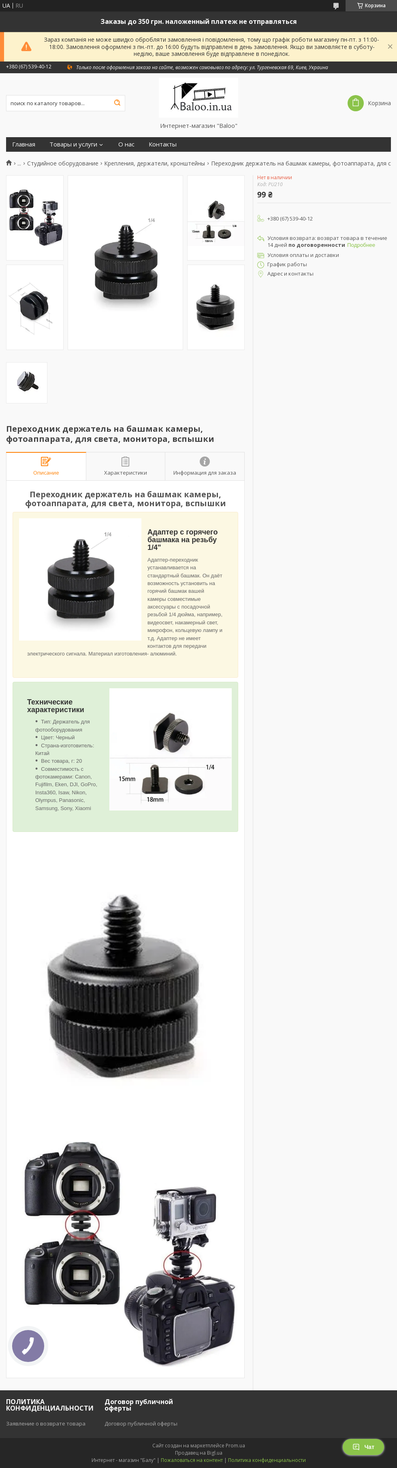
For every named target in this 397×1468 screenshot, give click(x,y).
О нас (126, 144)
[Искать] (117, 103)
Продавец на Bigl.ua (198, 1452)
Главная (23, 144)
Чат (363, 1447)
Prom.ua (235, 1445)
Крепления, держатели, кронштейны (154, 163)
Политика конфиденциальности (267, 1460)
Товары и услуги (73, 144)
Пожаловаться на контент (192, 1460)
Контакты (163, 144)
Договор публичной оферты (141, 1423)
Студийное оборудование (62, 163)
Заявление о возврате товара (45, 1423)
